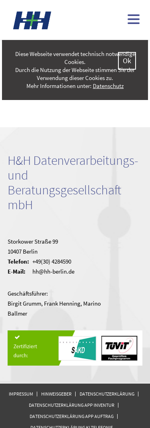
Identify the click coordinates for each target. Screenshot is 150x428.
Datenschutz (108, 86)
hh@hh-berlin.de (53, 271)
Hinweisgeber (56, 394)
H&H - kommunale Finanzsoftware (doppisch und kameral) (32, 20)
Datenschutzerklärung (107, 394)
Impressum (21, 394)
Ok (127, 60)
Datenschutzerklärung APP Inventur (71, 405)
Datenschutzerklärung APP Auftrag (72, 416)
